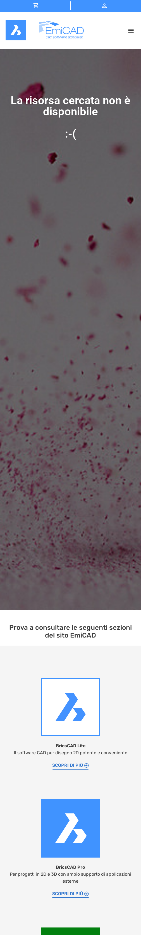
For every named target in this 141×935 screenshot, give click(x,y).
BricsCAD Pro (70, 867)
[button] (130, 30)
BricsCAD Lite (70, 745)
